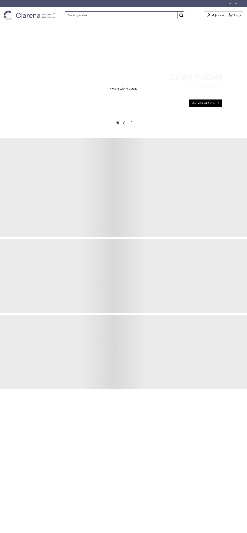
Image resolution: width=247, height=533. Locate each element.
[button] (232, 3)
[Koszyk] (234, 15)
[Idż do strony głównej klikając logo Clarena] (30, 15)
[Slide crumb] (118, 123)
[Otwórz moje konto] (215, 15)
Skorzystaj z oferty (205, 103)
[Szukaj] (125, 15)
